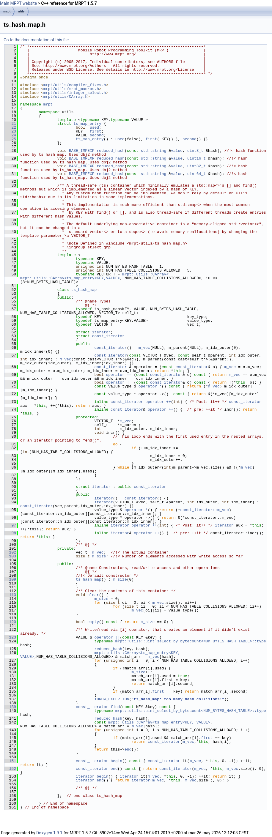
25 (10, 139)
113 (10, 595)
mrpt (6, 11)
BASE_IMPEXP (82, 150)
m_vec (144, 347)
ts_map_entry (87, 123)
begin (116, 761)
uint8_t (195, 150)
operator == (120, 374)
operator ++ (158, 401)
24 (10, 135)
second (97, 135)
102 (10, 552)
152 (10, 768)
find (115, 707)
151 (10, 761)
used (94, 127)
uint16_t (196, 158)
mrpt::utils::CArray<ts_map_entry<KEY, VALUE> (101, 654)
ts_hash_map (84, 289)
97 (10, 525)
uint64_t (196, 173)
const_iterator (108, 336)
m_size (99, 556)
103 (10, 556)
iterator (101, 332)
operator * (150, 386)
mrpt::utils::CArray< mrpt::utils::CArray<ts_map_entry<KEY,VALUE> (95, 276)
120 (10, 622)
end (128, 749)
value (177, 150)
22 (10, 127)
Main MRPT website (18, 3)
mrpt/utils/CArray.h (65, 96)
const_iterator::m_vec (204, 510)
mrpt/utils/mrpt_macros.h (71, 89)
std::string (153, 150)
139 (10, 707)
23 (10, 131)
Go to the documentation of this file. (37, 39)
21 (10, 123)
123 (10, 637)
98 (10, 533)
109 (10, 579)
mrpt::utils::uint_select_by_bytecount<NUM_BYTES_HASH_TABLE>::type (190, 641)
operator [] (107, 637)
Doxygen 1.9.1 (49, 832)
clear (93, 595)
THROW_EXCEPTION (111, 699)
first (95, 131)
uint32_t (196, 166)
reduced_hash (111, 150)
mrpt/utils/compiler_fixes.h (74, 85)
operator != (120, 382)
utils (21, 11)
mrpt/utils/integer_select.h (74, 92)
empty (93, 622)
